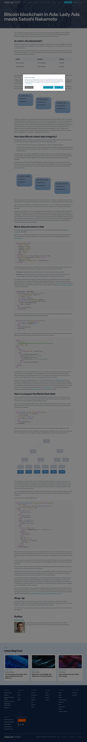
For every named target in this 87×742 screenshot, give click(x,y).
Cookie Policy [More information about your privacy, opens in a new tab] (29, 83)
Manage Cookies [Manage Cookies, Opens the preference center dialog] (29, 87)
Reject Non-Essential (48, 87)
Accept (58, 87)
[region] (44, 82)
